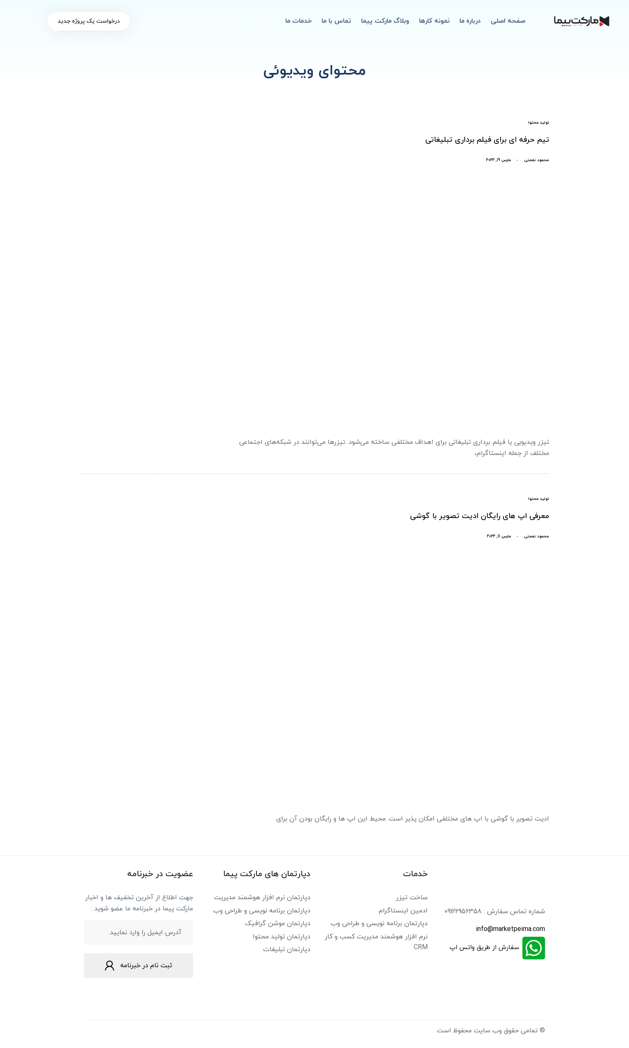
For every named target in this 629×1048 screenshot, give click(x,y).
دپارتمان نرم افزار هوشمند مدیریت (262, 897)
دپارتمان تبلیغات (286, 949)
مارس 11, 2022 (499, 536)
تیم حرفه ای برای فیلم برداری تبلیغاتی (487, 140)
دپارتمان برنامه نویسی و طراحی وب (379, 923)
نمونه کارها (434, 21)
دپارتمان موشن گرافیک (277, 923)
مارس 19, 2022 (498, 160)
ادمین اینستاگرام (403, 910)
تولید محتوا (538, 123)
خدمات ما (298, 21)
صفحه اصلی (508, 21)
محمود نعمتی (536, 160)
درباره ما (470, 21)
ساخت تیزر (412, 897)
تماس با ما (336, 21)
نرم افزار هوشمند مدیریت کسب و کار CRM (376, 942)
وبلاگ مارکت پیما (385, 21)
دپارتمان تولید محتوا (281, 936)
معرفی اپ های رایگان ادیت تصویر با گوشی (479, 516)
